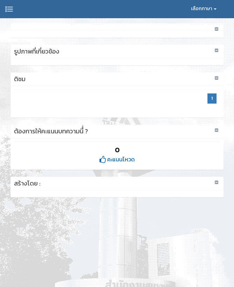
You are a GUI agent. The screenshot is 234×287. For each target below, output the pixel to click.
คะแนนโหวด (117, 159)
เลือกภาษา (204, 8)
